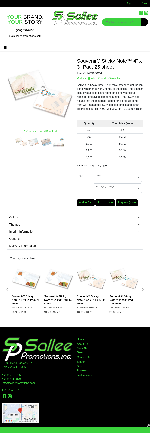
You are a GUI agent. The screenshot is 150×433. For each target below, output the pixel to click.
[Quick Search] (121, 22)
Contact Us (83, 357)
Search (81, 361)
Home (80, 339)
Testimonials (84, 375)
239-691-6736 (12, 375)
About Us (82, 344)
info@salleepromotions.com (25, 36)
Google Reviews (82, 368)
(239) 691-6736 (25, 30)
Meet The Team (82, 350)
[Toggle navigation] (5, 47)
